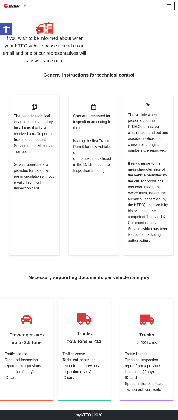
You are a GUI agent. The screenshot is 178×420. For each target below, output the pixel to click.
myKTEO (83, 415)
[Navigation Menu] (169, 6)
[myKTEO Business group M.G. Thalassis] (17, 6)
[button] (6, 29)
